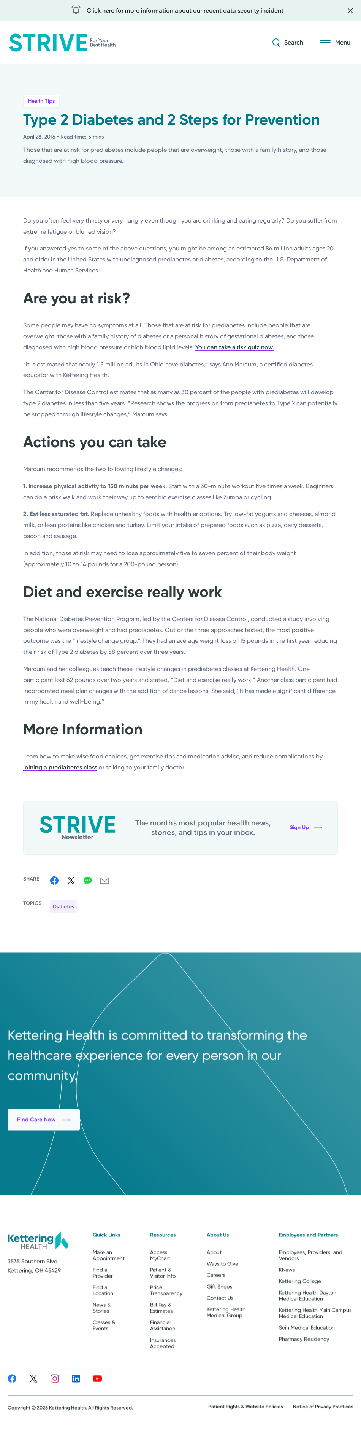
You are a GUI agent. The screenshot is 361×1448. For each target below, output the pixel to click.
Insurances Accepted (163, 1364)
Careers (216, 1296)
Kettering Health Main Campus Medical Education (315, 1334)
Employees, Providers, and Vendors (310, 1276)
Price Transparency (166, 1311)
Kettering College (300, 1302)
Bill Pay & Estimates (161, 1328)
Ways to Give (222, 1284)
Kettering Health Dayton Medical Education (307, 1316)
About (214, 1273)
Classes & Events (104, 1346)
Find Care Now (43, 1161)
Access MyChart (160, 1276)
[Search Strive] (288, 42)
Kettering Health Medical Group (226, 1333)
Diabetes (63, 906)
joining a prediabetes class (60, 767)
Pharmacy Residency (304, 1360)
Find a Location (103, 1311)
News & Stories (102, 1328)
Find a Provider (103, 1293)
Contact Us (220, 1319)
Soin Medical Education (307, 1349)
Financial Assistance (162, 1346)
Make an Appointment (109, 1276)
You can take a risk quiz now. (234, 347)
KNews (287, 1290)
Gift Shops (219, 1307)
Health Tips (41, 101)
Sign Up (306, 828)
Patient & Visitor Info (163, 1293)
